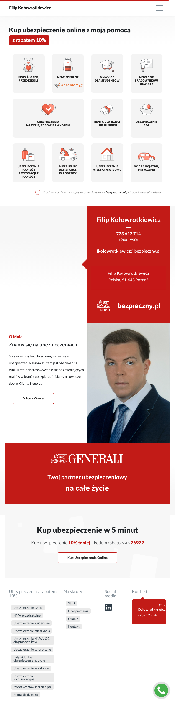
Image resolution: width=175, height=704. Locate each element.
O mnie (73, 619)
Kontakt (74, 626)
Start (71, 603)
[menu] (159, 8)
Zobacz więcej (33, 398)
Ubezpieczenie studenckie (31, 623)
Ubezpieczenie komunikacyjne (23, 677)
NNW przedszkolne (27, 615)
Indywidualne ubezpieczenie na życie (29, 658)
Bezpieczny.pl (116, 192)
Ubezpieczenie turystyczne (32, 649)
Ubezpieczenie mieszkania (31, 631)
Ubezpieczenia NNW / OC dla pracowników (31, 640)
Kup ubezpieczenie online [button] (87, 558)
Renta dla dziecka (25, 694)
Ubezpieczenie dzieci (28, 607)
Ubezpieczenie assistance (31, 668)
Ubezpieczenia (78, 611)
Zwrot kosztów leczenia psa (32, 687)
